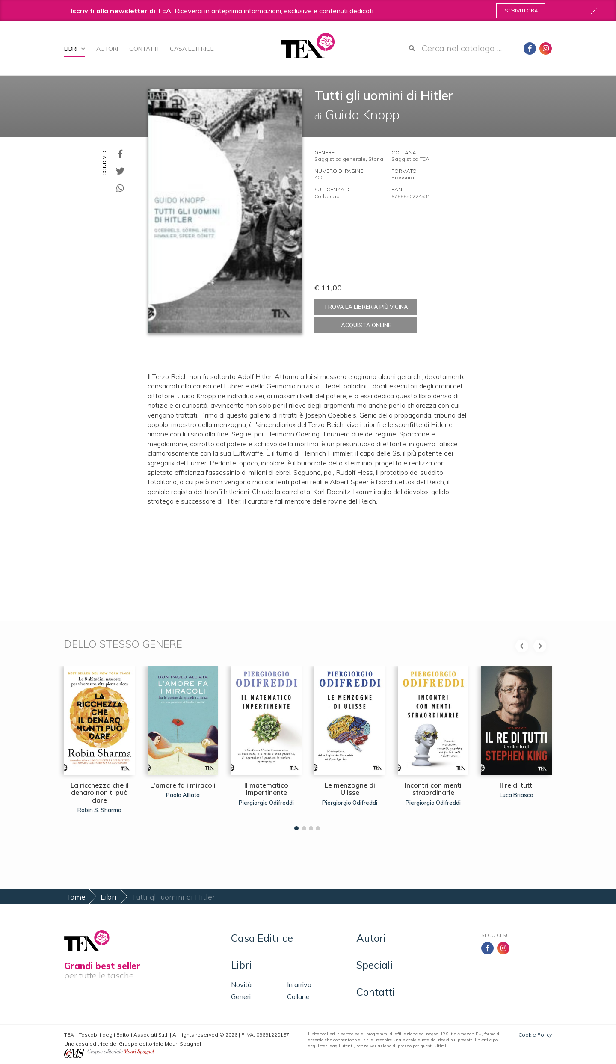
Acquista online (366, 325)
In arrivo (299, 984)
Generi (241, 996)
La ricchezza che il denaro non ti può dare (100, 792)
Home (75, 897)
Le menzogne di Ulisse (350, 789)
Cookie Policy (535, 1034)
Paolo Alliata (183, 794)
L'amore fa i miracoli (183, 785)
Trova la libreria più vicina (366, 306)
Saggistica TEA (410, 159)
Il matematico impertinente (266, 789)
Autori (107, 49)
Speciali (374, 964)
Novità (241, 984)
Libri (74, 49)
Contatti (144, 49)
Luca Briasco (516, 794)
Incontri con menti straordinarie (433, 789)
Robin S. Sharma (99, 809)
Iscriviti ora (520, 10)
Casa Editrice (192, 49)
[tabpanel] (99, 746)
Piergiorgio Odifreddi (266, 802)
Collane (298, 996)
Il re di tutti (517, 785)
